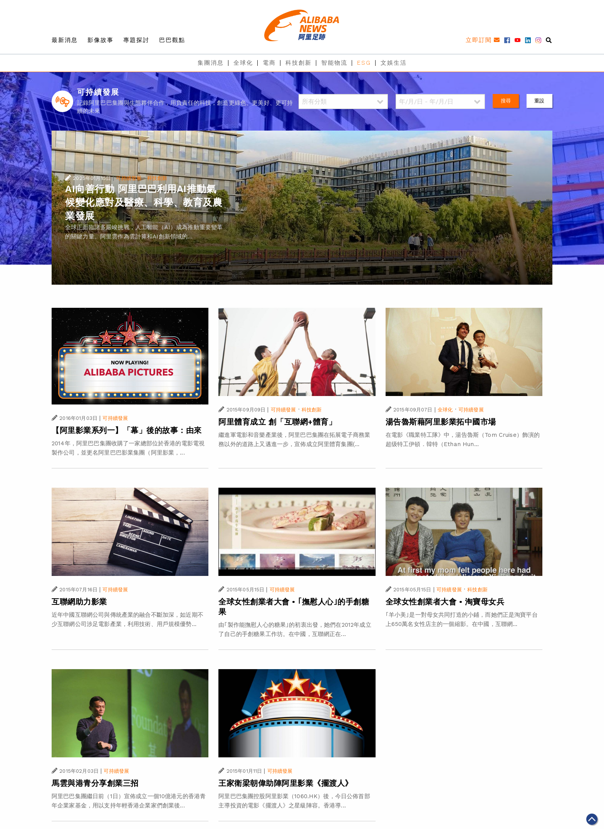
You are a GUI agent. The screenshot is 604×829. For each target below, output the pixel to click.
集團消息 (211, 62)
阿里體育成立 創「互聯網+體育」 (277, 421)
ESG (364, 62)
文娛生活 (394, 62)
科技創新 (298, 62)
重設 (539, 101)
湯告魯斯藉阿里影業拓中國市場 (441, 421)
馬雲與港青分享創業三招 (95, 783)
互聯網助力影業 (79, 601)
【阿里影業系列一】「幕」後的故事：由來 (127, 430)
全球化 (243, 62)
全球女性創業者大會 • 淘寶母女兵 (445, 601)
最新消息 (65, 40)
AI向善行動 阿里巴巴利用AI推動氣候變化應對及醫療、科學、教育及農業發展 (143, 202)
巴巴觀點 (172, 40)
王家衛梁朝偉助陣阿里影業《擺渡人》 (285, 783)
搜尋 (506, 101)
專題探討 (136, 40)
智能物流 (334, 62)
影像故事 (100, 40)
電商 (269, 62)
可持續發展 (128, 178)
